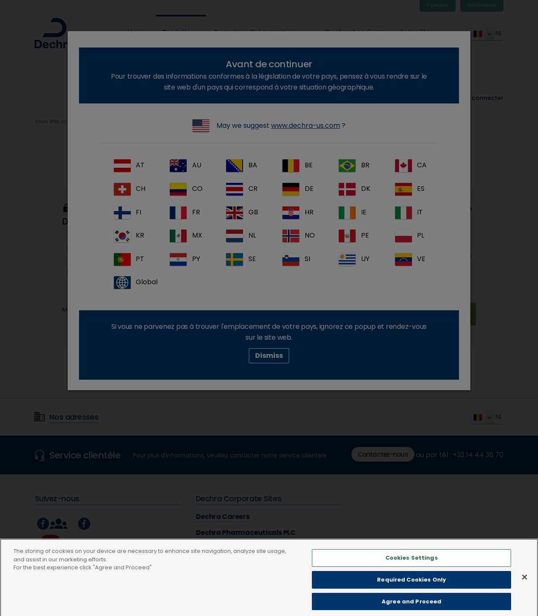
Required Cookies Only (411, 589)
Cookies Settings (411, 568)
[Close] (524, 587)
